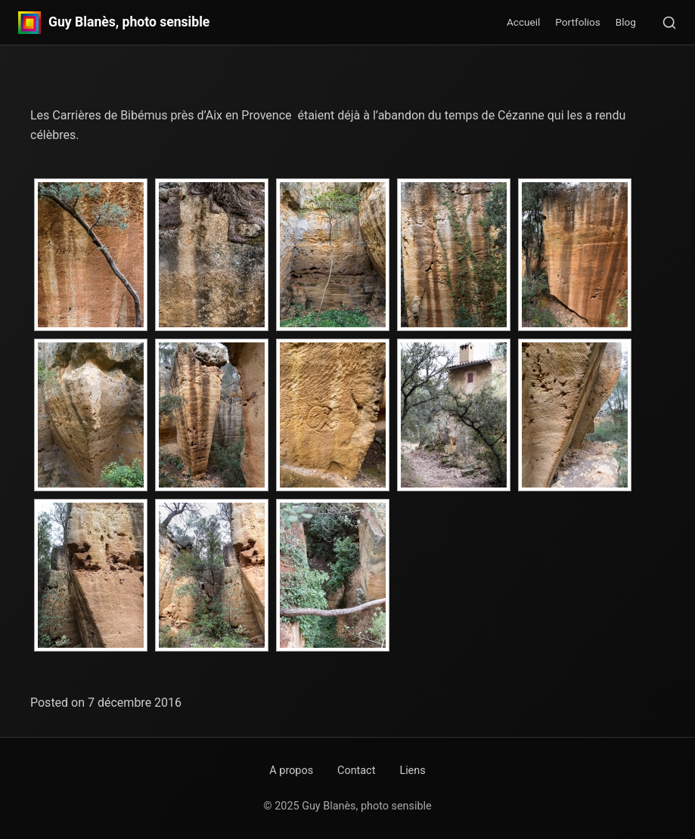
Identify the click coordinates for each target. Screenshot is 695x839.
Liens (412, 770)
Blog (626, 22)
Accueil (523, 22)
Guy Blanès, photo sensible (128, 22)
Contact (356, 770)
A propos (291, 770)
